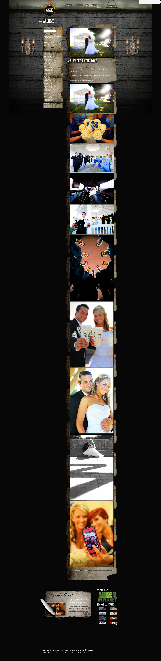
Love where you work (50, 45)
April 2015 (47, 79)
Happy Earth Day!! (49, 42)
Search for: (48, 28)
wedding (71, 572)
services (69, 5)
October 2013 (48, 102)
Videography (75, 650)
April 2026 (47, 55)
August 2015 (48, 73)
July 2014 (47, 90)
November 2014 (49, 85)
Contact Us (68, 650)
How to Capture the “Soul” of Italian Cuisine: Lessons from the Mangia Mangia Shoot (53, 40)
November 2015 (49, 70)
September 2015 (49, 72)
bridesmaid (99, 570)
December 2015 (49, 69)
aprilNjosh (90, 570)
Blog (81, 570)
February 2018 (48, 56)
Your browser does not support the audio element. (150, 2)
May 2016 (47, 63)
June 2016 (47, 62)
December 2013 (49, 99)
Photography (83, 650)
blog (87, 5)
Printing (91, 650)
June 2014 (47, 92)
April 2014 (47, 95)
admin (85, 572)
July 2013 (47, 106)
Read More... (87, 649)
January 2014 (48, 97)
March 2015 (48, 80)
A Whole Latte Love (83, 61)
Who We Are (56, 650)
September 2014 (49, 87)
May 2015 (47, 77)
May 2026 (47, 53)
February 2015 (48, 82)
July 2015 (47, 75)
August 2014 (48, 89)
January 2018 (48, 57)
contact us (94, 5)
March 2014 (48, 96)
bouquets (95, 570)
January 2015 (48, 83)
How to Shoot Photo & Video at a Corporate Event (53, 37)
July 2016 (47, 60)
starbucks (110, 570)
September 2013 (49, 103)
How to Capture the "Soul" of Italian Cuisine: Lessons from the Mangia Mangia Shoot (79, 601)
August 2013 (48, 105)
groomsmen (105, 570)
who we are (79, 5)
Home (44, 650)
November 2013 (49, 100)
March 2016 (48, 66)
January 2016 (48, 67)
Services (49, 650)
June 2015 (47, 76)
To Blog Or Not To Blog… (51, 44)
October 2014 (48, 86)
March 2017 (48, 59)
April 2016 (47, 65)
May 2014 (47, 93)
